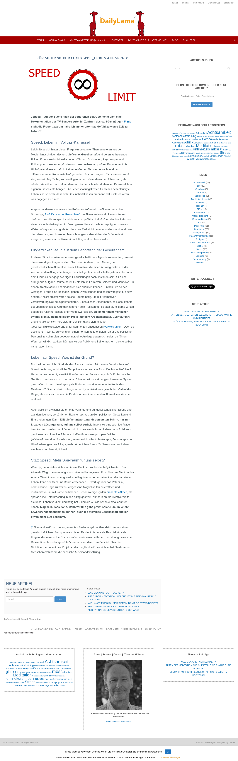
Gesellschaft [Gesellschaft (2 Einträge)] (178, 142)
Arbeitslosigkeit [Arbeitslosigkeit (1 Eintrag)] (202, 136)
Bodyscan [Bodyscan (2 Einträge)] (197, 139)
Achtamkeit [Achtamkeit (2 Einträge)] (201, 133)
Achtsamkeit (199, 182)
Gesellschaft (13, 619)
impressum (198, 3)
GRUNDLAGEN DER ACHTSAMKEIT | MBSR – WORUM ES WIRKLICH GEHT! (76, 628)
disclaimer (229, 3)
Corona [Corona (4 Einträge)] (207, 139)
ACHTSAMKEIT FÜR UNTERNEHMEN (147, 40)
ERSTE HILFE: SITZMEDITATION (141, 628)
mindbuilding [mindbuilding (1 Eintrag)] (187, 150)
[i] (32, 527)
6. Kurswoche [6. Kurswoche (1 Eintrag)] (190, 133)
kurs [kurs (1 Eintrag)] (229, 143)
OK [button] (168, 752)
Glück (199, 209)
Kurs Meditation (199, 219)
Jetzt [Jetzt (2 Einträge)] (196, 142)
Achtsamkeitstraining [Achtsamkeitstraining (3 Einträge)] (184, 136)
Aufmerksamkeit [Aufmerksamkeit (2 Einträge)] (183, 139)
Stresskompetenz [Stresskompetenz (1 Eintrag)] (178, 156)
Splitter (200, 246)
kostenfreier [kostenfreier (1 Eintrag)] (223, 143)
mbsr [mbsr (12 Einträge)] (180, 145)
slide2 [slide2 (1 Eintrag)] (198, 153)
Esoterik (200, 202)
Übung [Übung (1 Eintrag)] (213, 159)
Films (127, 121)
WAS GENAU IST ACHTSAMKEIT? (201, 311)
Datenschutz (214, 3)
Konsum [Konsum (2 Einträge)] (214, 142)
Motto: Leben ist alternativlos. (119, 721)
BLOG (175, 40)
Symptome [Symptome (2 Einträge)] (195, 156)
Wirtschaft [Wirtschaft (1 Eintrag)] (227, 156)
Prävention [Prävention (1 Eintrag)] (177, 153)
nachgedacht (199, 232)
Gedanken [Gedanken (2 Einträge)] (217, 139)
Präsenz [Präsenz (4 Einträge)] (225, 149)
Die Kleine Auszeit (200, 199)
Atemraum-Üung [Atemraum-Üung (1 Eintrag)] (226, 136)
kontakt (185, 3)
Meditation (199, 229)
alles (199, 186)
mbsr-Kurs (199, 226)
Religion (200, 239)
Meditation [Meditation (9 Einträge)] (205, 145)
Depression (200, 196)
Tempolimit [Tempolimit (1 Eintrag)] (205, 156)
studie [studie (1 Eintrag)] (187, 156)
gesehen (200, 206)
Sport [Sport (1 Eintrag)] (217, 153)
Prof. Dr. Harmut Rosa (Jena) (62, 214)
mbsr (199, 222)
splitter (175, 3)
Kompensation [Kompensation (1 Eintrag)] (204, 143)
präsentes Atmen (117, 492)
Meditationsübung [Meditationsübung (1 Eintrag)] (221, 146)
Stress (199, 249)
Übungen (199, 256)
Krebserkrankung (200, 216)
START (40, 40)
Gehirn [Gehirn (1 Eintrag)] (225, 139)
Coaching (200, 189)
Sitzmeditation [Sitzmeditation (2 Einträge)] (188, 153)
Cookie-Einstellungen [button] (169, 757)
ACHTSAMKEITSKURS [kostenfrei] (87, 40)
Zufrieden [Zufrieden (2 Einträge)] (206, 159)
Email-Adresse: (201, 96)
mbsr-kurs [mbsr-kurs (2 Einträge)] (190, 146)
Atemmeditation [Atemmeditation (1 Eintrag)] (213, 136)
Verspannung (200, 259)
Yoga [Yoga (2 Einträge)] (198, 159)
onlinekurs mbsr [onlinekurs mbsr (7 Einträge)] (206, 149)
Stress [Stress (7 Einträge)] (225, 152)
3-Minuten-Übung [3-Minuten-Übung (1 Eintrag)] (178, 133)
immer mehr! (200, 212)
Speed (24, 619)
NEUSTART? (116, 40)
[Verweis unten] (112, 326)
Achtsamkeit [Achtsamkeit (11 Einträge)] (219, 132)
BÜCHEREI (189, 40)
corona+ (200, 192)
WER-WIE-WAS (57, 40)
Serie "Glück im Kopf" (200, 242)
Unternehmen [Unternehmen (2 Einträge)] (216, 156)
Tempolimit (35, 619)
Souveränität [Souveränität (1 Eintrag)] (205, 153)
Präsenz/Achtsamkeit (199, 236)
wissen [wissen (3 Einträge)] (191, 158)
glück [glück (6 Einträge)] (189, 142)
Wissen (199, 262)
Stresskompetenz (199, 252)
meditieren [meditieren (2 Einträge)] (177, 149)
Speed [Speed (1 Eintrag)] (212, 153)
